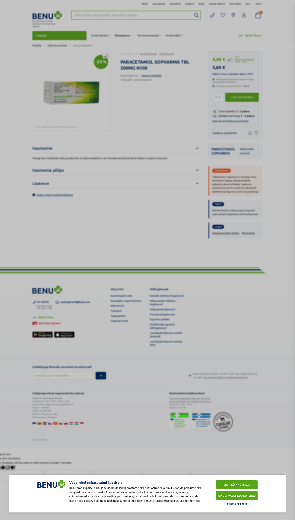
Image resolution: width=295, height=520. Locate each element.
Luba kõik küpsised (237, 484)
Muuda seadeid (237, 504)
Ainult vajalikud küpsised (237, 495)
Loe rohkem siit (189, 500)
